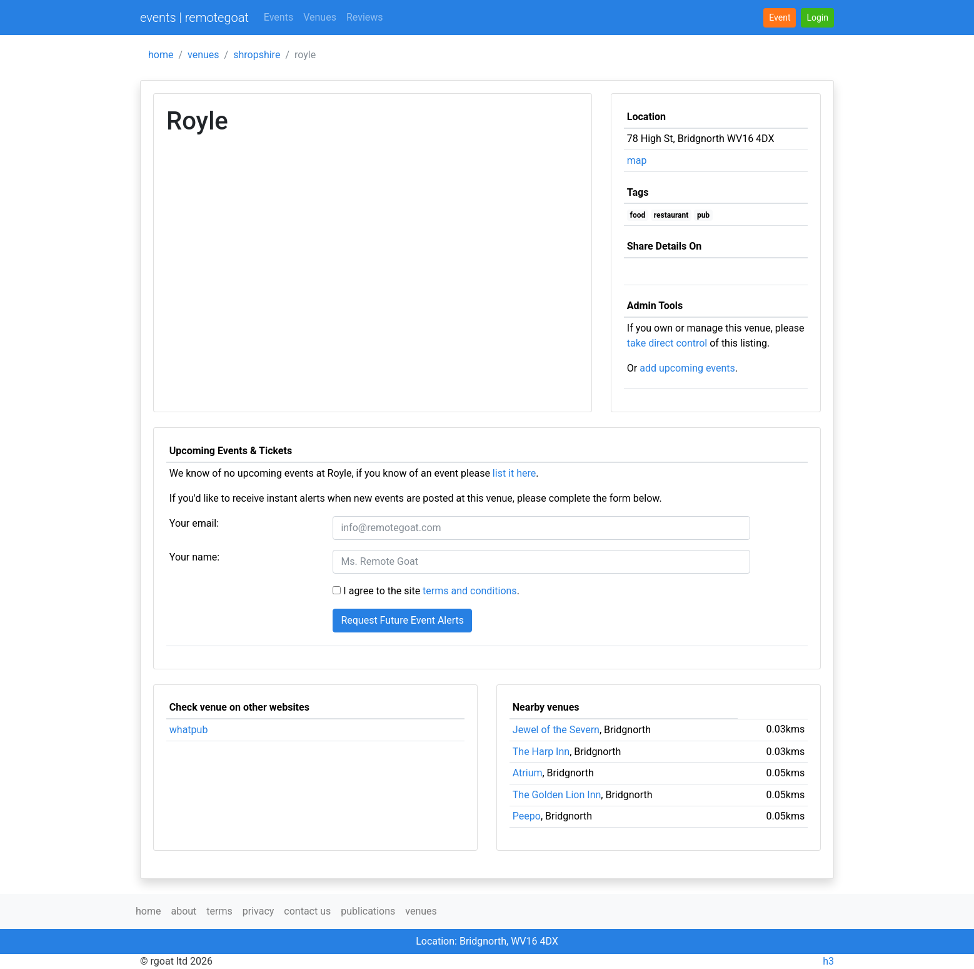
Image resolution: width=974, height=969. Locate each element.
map (637, 160)
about (183, 911)
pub (703, 215)
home (160, 55)
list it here (514, 473)
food (638, 215)
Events (278, 17)
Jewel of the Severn (556, 730)
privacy (258, 911)
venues (203, 55)
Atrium (528, 773)
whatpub (188, 730)
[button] (817, 18)
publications (368, 911)
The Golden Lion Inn (557, 795)
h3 (828, 961)
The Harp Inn (541, 752)
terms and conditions (470, 591)
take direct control (667, 343)
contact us (307, 911)
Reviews (364, 17)
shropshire (256, 55)
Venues (319, 17)
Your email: (194, 523)
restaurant (671, 215)
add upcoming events (687, 368)
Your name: (194, 557)
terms (219, 911)
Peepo (527, 816)
